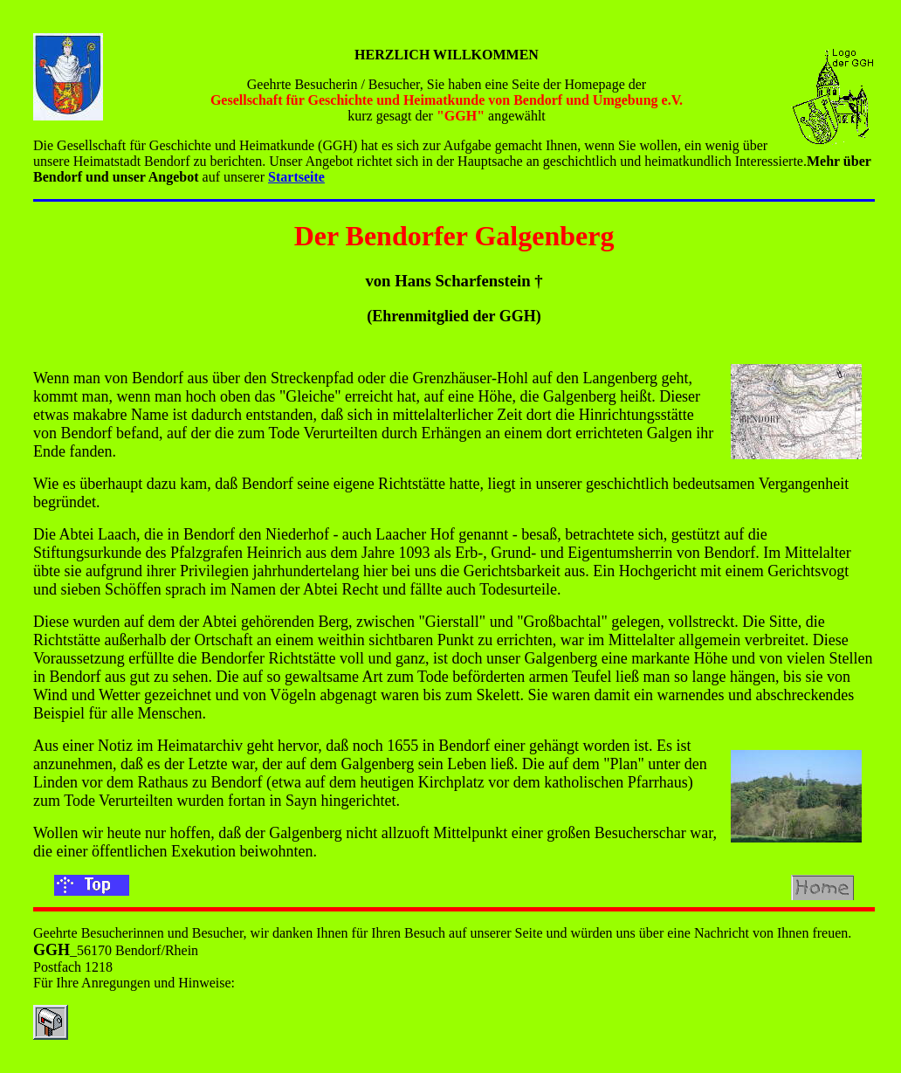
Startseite (296, 176)
